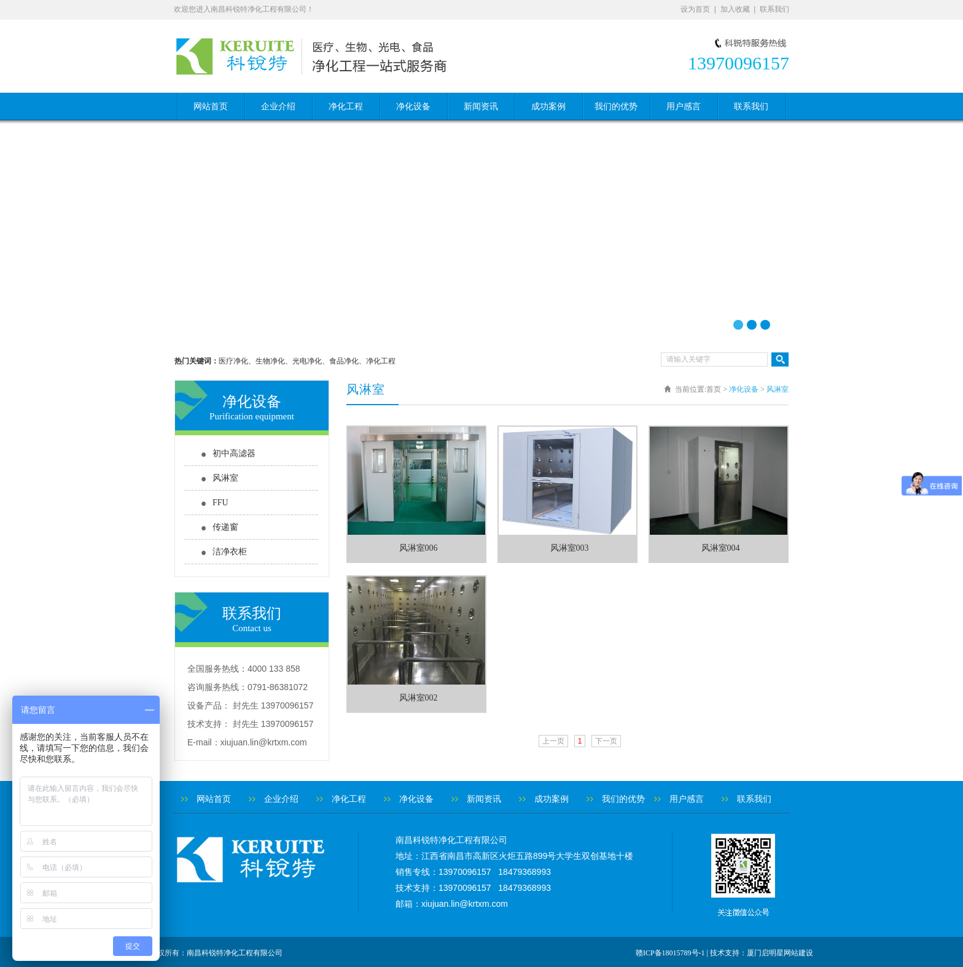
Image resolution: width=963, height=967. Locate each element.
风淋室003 (569, 548)
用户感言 (683, 106)
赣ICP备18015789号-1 (670, 953)
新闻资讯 (481, 106)
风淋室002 (418, 697)
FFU (220, 502)
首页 (713, 389)
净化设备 (413, 106)
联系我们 (774, 9)
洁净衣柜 (229, 551)
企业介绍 (278, 106)
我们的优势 (616, 106)
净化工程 (346, 106)
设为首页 (695, 9)
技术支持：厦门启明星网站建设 (761, 953)
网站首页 (210, 106)
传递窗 (225, 527)
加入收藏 (735, 9)
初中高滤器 (233, 453)
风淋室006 (418, 548)
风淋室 (225, 478)
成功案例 (548, 106)
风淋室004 (720, 548)
